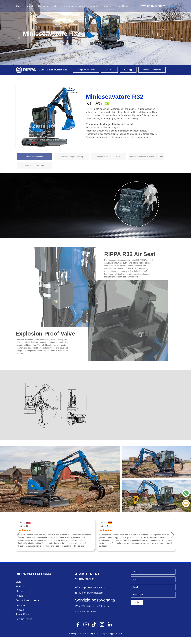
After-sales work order (85, 611)
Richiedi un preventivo (152, 70)
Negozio (107, 6)
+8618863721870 (96, 587)
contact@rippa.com (93, 593)
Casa (18, 6)
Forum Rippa (121, 6)
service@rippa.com (101, 606)
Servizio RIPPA (24, 619)
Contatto (94, 6)
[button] (172, 535)
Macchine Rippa (101, 633)
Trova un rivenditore (152, 6)
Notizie (56, 6)
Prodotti (29, 6)
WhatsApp (128, 70)
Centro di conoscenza (74, 6)
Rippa (21, 574)
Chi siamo (43, 6)
